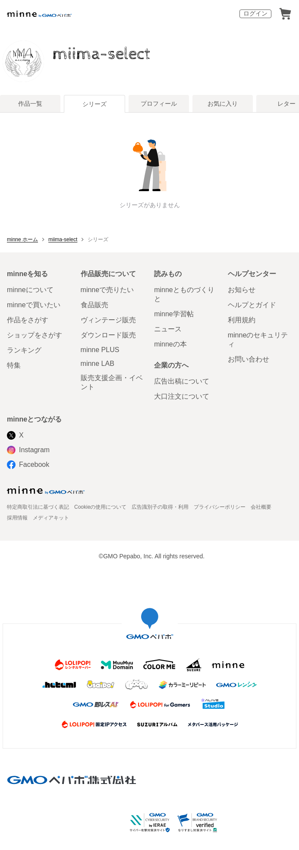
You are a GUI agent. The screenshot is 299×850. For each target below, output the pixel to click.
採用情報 (17, 518)
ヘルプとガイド (252, 305)
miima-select (102, 54)
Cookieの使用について (100, 507)
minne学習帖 (174, 314)
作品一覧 (30, 103)
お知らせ (241, 289)
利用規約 (241, 320)
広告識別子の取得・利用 (160, 507)
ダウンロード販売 (108, 335)
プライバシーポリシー (219, 507)
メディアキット (51, 518)
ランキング (24, 350)
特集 (14, 365)
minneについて (30, 289)
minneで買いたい (33, 305)
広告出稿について (181, 381)
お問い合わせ (248, 359)
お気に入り (223, 103)
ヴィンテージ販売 (108, 320)
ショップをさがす (34, 335)
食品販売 (94, 305)
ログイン (255, 13)
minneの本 (170, 344)
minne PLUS (100, 349)
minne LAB (97, 363)
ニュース (168, 329)
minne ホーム (22, 239)
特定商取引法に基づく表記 (38, 507)
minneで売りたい (107, 289)
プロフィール (159, 103)
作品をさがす (27, 320)
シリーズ (94, 104)
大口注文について (181, 396)
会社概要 (261, 507)
